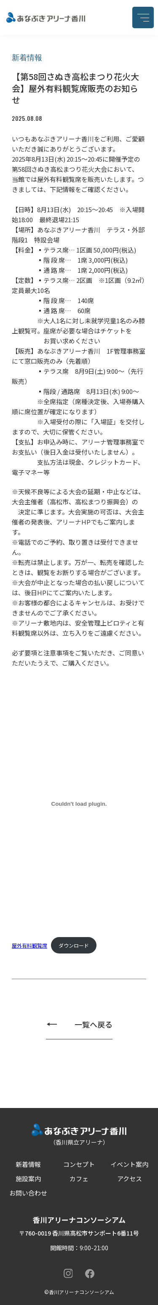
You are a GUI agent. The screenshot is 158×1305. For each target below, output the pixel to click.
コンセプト (79, 1164)
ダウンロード (74, 945)
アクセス (129, 1178)
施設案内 (28, 1178)
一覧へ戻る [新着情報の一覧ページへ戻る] (93, 1024)
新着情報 (28, 1164)
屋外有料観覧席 (29, 945)
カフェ (79, 1178)
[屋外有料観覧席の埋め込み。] (79, 803)
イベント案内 (129, 1164)
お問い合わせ (28, 1192)
